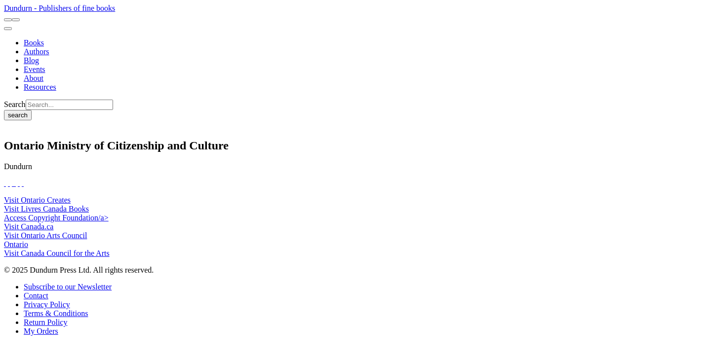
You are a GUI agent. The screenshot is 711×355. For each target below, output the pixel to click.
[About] (33, 78)
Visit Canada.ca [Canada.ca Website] (28, 226)
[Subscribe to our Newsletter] (68, 287)
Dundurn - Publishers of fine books (59, 8)
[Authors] (36, 51)
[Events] (34, 69)
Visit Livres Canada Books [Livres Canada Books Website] (46, 209)
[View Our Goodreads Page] (23, 183)
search (18, 115)
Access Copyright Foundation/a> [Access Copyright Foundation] (56, 217)
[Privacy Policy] (47, 304)
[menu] (8, 28)
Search (15, 104)
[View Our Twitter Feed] (9, 183)
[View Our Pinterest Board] (19, 183)
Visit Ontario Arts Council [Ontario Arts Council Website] (45, 235)
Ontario (16, 244)
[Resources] (40, 87)
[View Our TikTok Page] (13, 183)
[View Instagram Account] (15, 183)
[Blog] (31, 60)
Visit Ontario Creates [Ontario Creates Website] (37, 200)
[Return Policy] (45, 322)
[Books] (34, 42)
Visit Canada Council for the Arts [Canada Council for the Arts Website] (57, 253)
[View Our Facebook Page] (5, 183)
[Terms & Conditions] (56, 313)
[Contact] (36, 295)
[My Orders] (41, 331)
